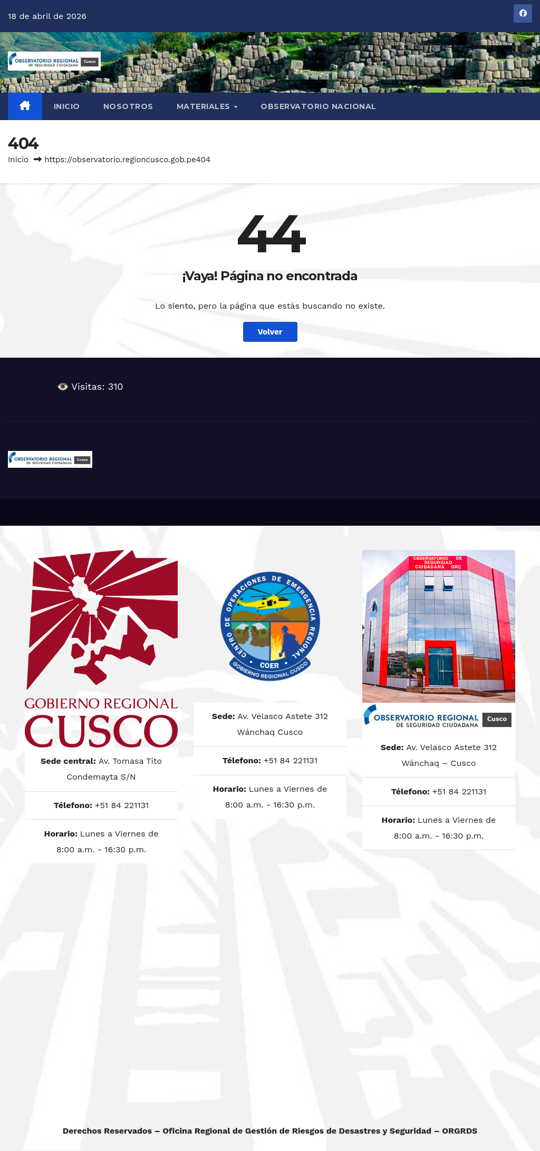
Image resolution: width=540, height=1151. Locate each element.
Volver (270, 332)
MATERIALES (205, 106)
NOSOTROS (128, 106)
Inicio (67, 106)
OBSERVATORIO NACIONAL (319, 106)
